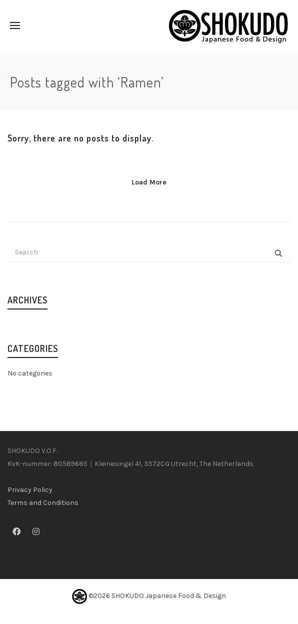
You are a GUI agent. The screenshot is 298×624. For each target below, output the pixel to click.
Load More (149, 182)
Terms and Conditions (43, 502)
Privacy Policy (30, 490)
